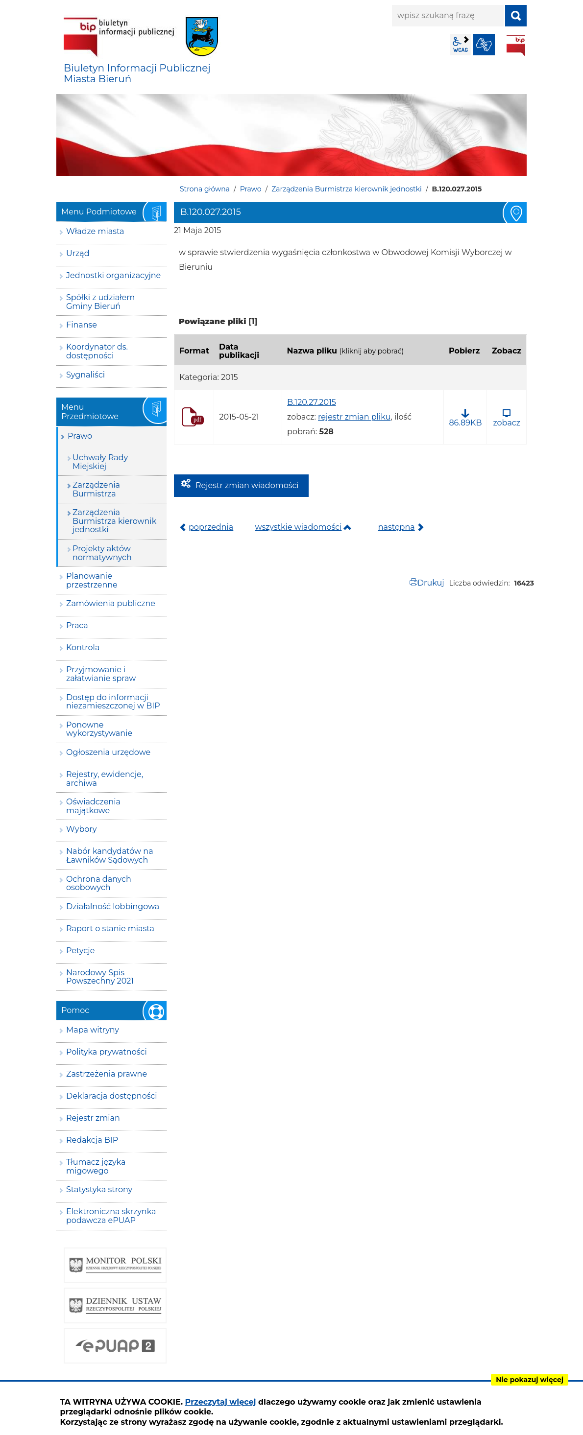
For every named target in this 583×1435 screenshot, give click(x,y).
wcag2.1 (460, 44)
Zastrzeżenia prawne (106, 1074)
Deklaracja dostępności (111, 1096)
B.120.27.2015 (311, 402)
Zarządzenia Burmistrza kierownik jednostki (346, 189)
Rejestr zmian (93, 1118)
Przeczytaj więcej (220, 1402)
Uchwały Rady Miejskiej (100, 462)
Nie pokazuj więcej (529, 1379)
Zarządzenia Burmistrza (96, 489)
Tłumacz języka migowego (95, 1166)
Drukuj (430, 583)
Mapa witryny (92, 1030)
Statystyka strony (99, 1189)
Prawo (251, 189)
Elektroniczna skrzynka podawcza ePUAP (111, 1216)
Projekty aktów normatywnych (102, 553)
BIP (516, 45)
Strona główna (205, 189)
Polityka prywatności (106, 1052)
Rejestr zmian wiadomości (247, 485)
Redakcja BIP (92, 1140)
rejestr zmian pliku (354, 417)
